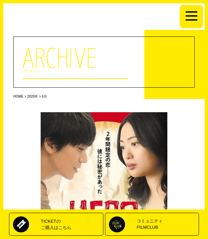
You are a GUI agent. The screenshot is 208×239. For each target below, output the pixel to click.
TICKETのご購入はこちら (56, 224)
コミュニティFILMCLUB (150, 223)
